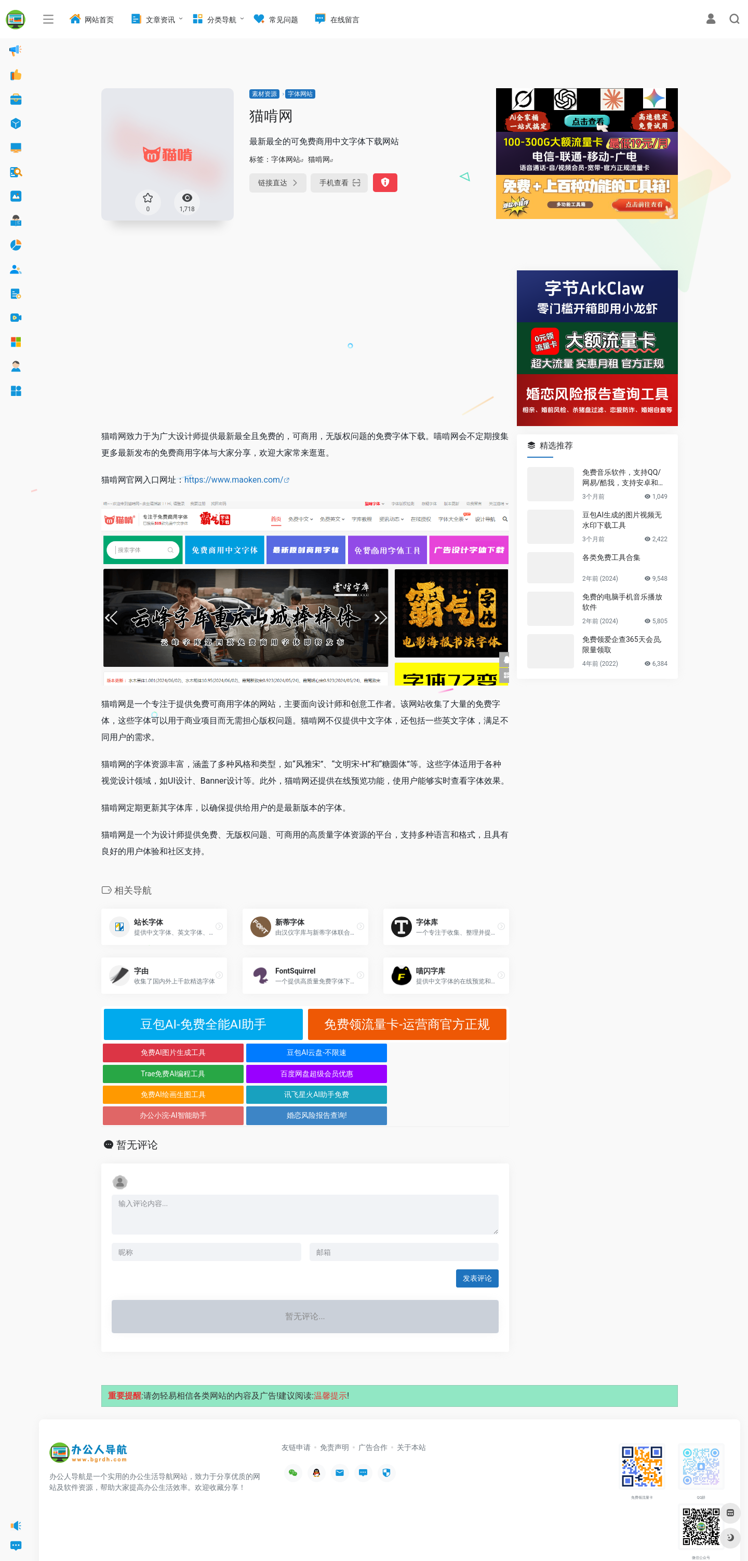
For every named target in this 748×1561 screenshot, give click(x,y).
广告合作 (373, 1405)
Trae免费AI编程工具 (356, 1052)
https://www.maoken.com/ (234, 480)
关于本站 (411, 1405)
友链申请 (296, 1405)
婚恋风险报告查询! (458, 1074)
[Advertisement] (305, 343)
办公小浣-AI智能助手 (356, 1074)
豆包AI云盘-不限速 (254, 1052)
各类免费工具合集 (611, 557)
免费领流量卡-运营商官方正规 (407, 1024)
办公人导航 (130, 1537)
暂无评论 (137, 1103)
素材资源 (264, 94)
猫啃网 (319, 159)
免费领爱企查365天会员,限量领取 (621, 644)
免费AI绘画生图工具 (152, 1074)
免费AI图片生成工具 (152, 1052)
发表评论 (477, 1236)
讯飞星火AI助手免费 (254, 1074)
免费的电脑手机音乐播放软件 (622, 602)
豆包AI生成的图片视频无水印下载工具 (622, 520)
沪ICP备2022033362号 (179, 1537)
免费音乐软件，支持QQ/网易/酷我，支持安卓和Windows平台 (624, 478)
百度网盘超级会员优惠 (458, 1052)
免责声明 (334, 1405)
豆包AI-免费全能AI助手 (203, 1024)
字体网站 (300, 94)
